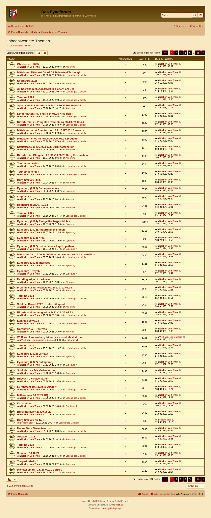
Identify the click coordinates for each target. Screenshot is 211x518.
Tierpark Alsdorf (27, 461)
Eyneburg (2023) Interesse (33, 262)
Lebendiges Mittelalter (76, 75)
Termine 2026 (25, 97)
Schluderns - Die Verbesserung (36, 370)
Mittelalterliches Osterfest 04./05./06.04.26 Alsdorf (48, 138)
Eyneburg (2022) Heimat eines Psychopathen (45, 246)
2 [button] (176, 53)
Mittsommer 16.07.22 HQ (32, 395)
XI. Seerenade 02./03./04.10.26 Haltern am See (45, 88)
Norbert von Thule (31, 67)
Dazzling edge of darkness (34, 279)
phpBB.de (118, 505)
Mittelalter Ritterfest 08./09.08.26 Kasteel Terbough (49, 72)
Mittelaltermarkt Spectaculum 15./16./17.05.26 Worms (50, 130)
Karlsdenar (24, 403)
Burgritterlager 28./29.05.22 (34, 411)
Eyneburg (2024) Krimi (31, 237)
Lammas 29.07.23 (28, 320)
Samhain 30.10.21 (28, 453)
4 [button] (185, 53)
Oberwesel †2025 (28, 64)
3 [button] (181, 53)
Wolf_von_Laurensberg (32, 340)
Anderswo (70, 67)
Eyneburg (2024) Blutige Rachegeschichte (43, 221)
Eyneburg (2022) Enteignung (35, 362)
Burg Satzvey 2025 (29, 179)
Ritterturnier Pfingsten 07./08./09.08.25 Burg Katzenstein (52, 155)
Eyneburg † (71, 191)
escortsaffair (27, 423)
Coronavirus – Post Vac (32, 328)
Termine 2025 (25, 213)
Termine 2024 (25, 295)
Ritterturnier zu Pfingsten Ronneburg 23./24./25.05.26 (50, 122)
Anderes (69, 199)
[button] (165, 52)
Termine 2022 (25, 444)
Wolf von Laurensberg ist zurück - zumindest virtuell (50, 337)
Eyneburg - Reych (28, 271)
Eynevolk (73, 340)
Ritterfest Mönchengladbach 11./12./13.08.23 (45, 312)
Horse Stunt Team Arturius (34, 428)
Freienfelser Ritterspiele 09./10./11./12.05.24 (44, 287)
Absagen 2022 (26, 436)
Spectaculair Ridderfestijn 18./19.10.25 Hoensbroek (49, 105)
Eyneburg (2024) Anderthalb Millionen (41, 229)
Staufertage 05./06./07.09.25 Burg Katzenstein (45, 146)
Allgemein (70, 282)
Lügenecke (24, 196)
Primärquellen (72, 406)
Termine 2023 (25, 345)
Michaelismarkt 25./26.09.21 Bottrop (39, 469)
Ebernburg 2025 (27, 80)
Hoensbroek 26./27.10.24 (32, 204)
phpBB (95, 501)
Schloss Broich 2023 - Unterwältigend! (41, 304)
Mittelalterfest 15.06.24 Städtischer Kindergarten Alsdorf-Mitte (56, 254)
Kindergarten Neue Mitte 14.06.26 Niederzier (45, 113)
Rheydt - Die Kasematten (32, 378)
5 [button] (190, 53)
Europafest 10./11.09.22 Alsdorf (36, 386)
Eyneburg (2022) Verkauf (32, 353)
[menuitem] (30, 26)
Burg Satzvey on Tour (30, 420)
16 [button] (198, 53)
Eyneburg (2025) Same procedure (38, 188)
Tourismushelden (28, 163)
